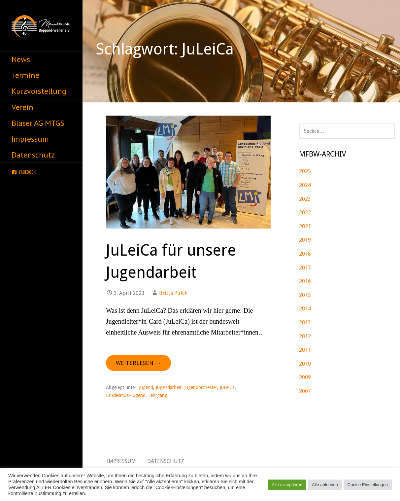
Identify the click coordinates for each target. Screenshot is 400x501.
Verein (22, 107)
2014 (305, 308)
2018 (305, 254)
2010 (305, 364)
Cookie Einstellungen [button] (368, 484)
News (21, 59)
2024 (305, 185)
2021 (305, 226)
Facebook (27, 172)
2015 (305, 295)
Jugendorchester (200, 387)
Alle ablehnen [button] (325, 484)
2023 (305, 199)
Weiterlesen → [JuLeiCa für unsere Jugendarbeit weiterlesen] (138, 363)
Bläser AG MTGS (38, 123)
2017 (305, 268)
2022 (305, 212)
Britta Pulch (173, 293)
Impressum (30, 139)
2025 (305, 171)
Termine (25, 75)
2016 (305, 281)
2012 (305, 336)
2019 (305, 240)
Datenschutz (33, 155)
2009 (305, 377)
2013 (305, 322)
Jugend (146, 387)
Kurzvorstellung (39, 91)
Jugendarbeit (169, 387)
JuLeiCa (227, 387)
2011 (305, 350)
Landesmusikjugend (126, 395)
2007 (305, 391)
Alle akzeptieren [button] (287, 484)
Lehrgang (157, 395)
